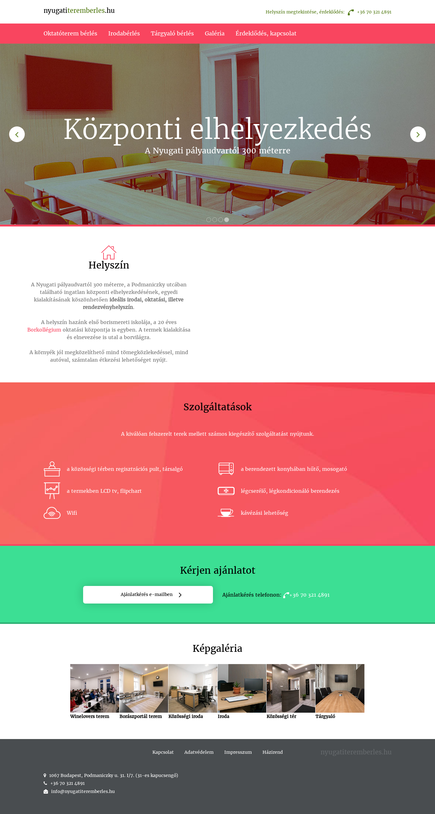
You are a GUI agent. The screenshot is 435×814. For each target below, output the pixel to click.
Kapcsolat (163, 752)
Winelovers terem (94, 691)
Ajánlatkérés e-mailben (146, 594)
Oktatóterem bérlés (70, 33)
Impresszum (238, 752)
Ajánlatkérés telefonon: (276, 595)
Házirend (273, 752)
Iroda (242, 691)
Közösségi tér (291, 691)
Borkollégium (44, 330)
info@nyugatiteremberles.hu (83, 791)
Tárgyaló (340, 691)
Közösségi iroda (192, 691)
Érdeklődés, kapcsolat (266, 33)
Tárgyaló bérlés (172, 33)
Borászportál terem (143, 691)
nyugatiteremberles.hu (356, 752)
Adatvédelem (199, 752)
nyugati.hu (79, 10)
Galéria (215, 33)
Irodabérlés (124, 33)
